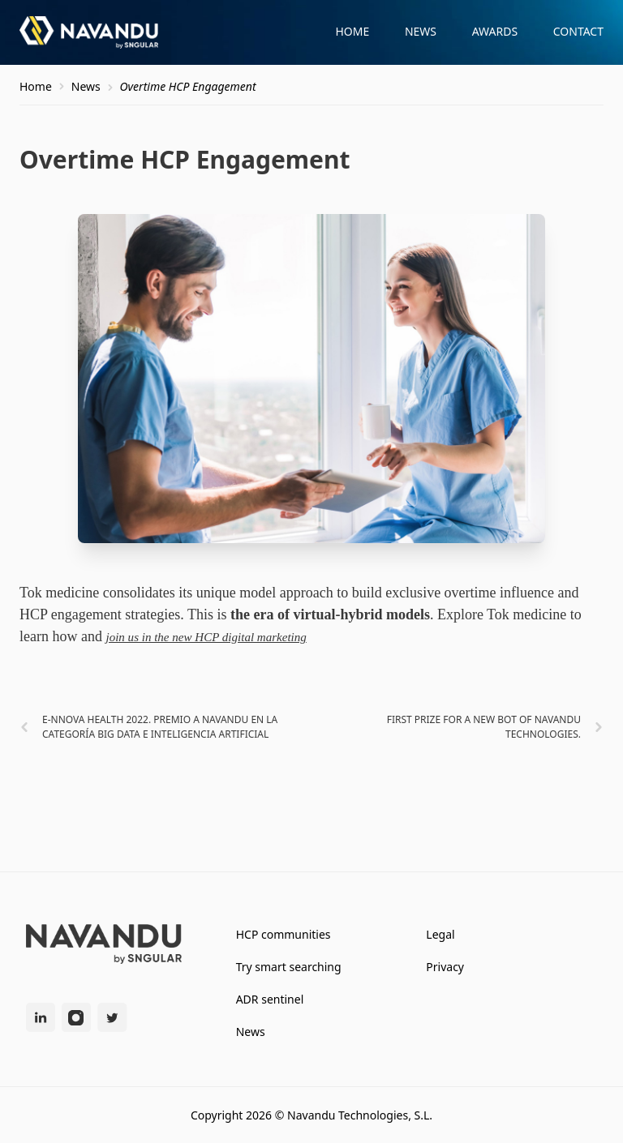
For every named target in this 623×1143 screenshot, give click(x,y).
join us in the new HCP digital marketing (205, 637)
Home (352, 31)
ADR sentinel (270, 999)
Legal (440, 934)
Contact (578, 31)
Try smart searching (289, 966)
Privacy (445, 966)
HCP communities (283, 934)
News (420, 31)
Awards (495, 31)
